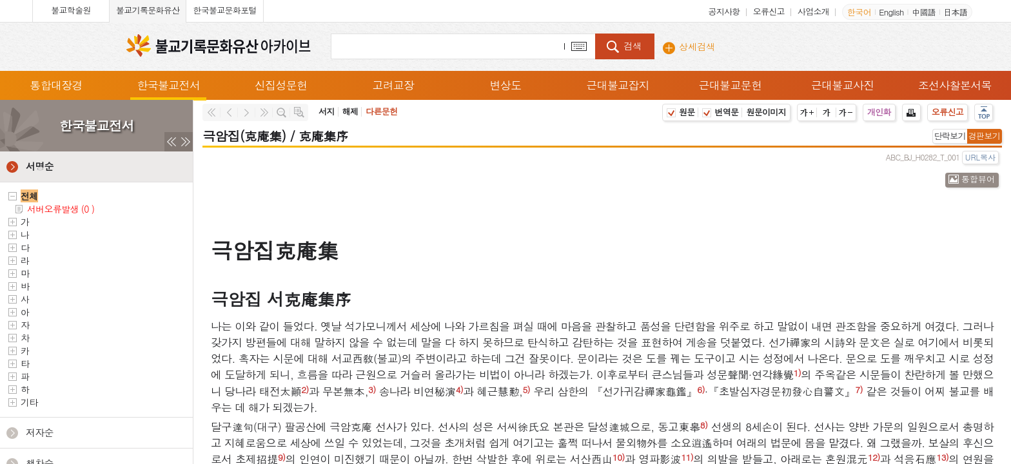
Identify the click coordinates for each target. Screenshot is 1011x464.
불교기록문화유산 (147, 10)
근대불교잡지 (617, 85)
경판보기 (984, 136)
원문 (681, 112)
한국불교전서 (168, 85)
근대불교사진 (842, 85)
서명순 (40, 166)
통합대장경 (56, 85)
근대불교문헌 (730, 85)
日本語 (955, 12)
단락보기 (950, 136)
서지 (327, 111)
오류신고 (769, 11)
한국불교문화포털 (224, 10)
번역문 (720, 112)
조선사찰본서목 (955, 85)
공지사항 (724, 11)
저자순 (40, 432)
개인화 (879, 112)
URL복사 (980, 156)
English (891, 12)
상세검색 (697, 46)
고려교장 (393, 85)
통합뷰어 (978, 179)
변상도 (506, 85)
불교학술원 (71, 10)
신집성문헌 (281, 85)
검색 (632, 45)
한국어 (859, 12)
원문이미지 (766, 112)
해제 (350, 111)
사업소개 (813, 11)
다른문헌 (381, 111)
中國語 (924, 12)
